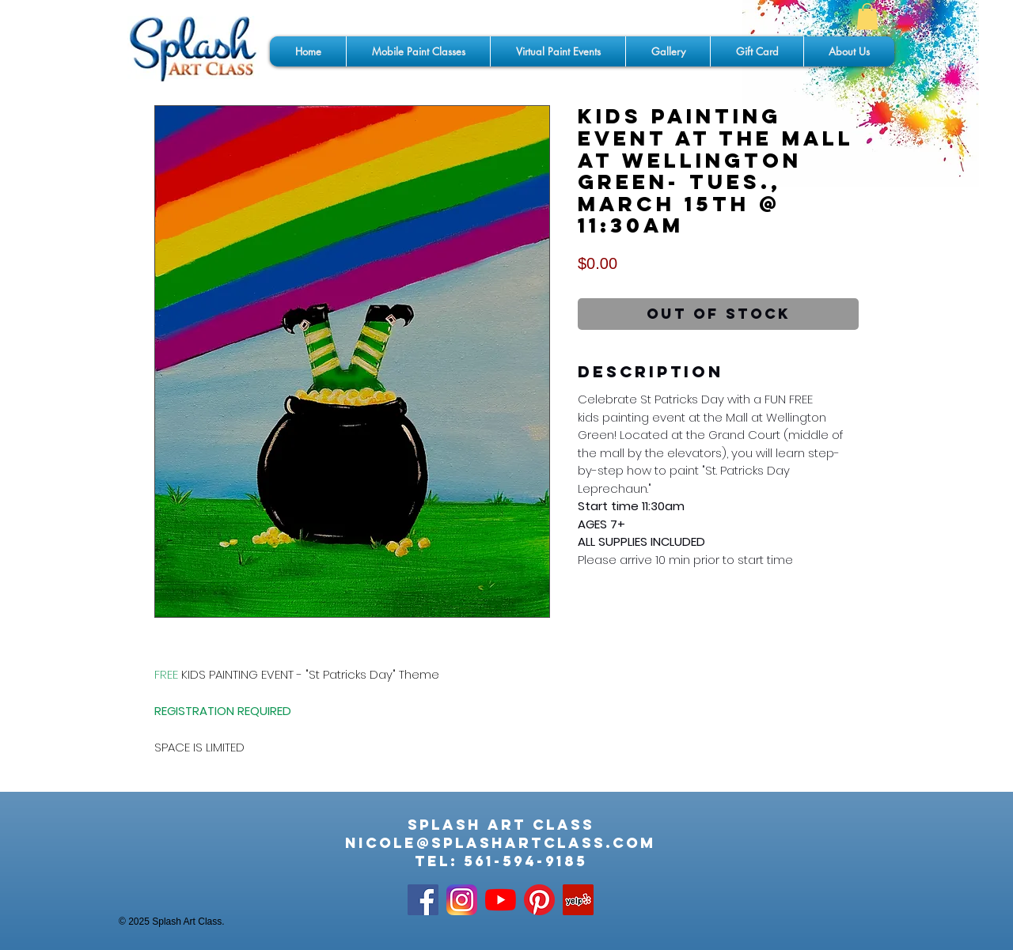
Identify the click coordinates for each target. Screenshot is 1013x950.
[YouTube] (500, 899)
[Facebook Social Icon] (423, 899)
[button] (867, 16)
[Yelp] (578, 899)
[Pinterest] (539, 899)
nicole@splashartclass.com (500, 843)
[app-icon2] (461, 899)
